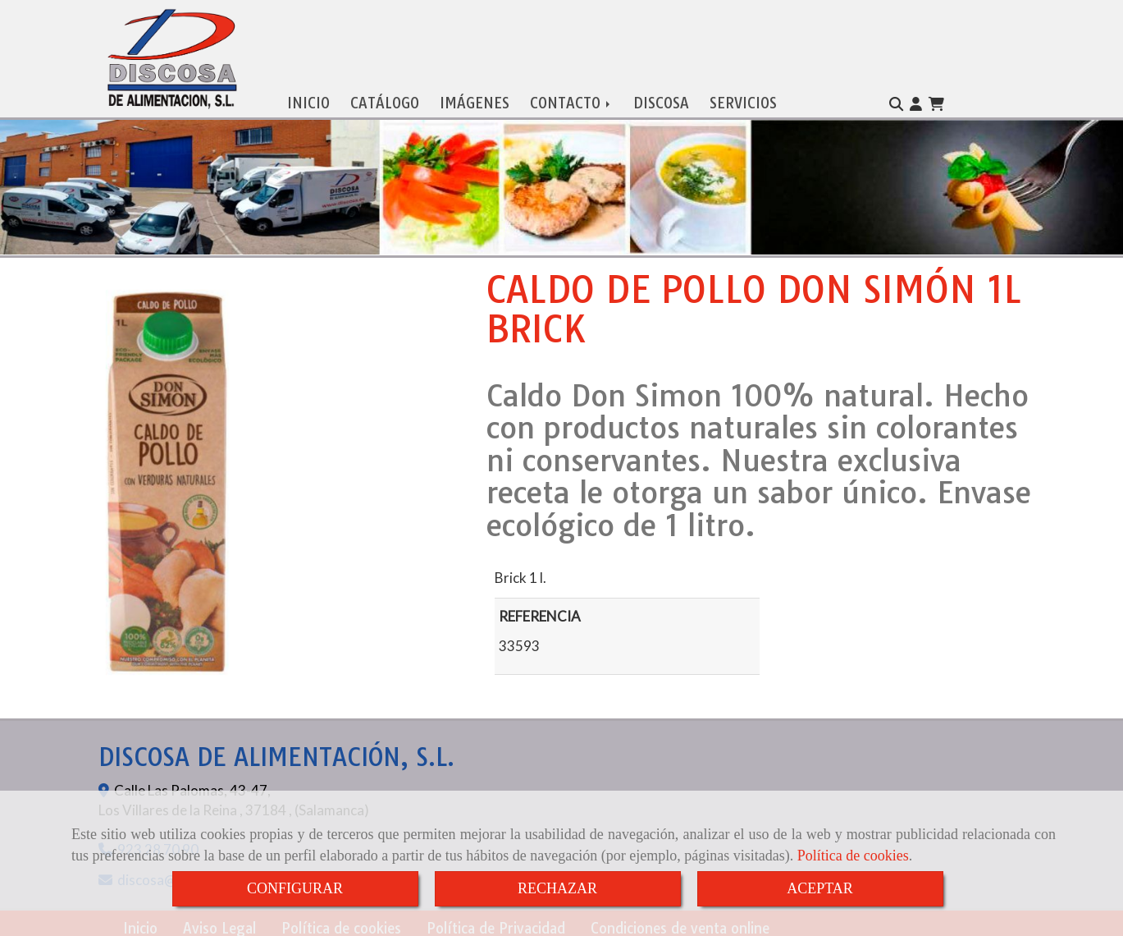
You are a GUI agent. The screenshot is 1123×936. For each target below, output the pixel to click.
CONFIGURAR (295, 888)
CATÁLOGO (384, 99)
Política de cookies (853, 855)
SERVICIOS (743, 99)
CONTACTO (571, 99)
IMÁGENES (474, 99)
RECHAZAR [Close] (557, 888)
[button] (915, 100)
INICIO (308, 99)
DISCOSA (661, 99)
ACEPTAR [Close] (820, 888)
